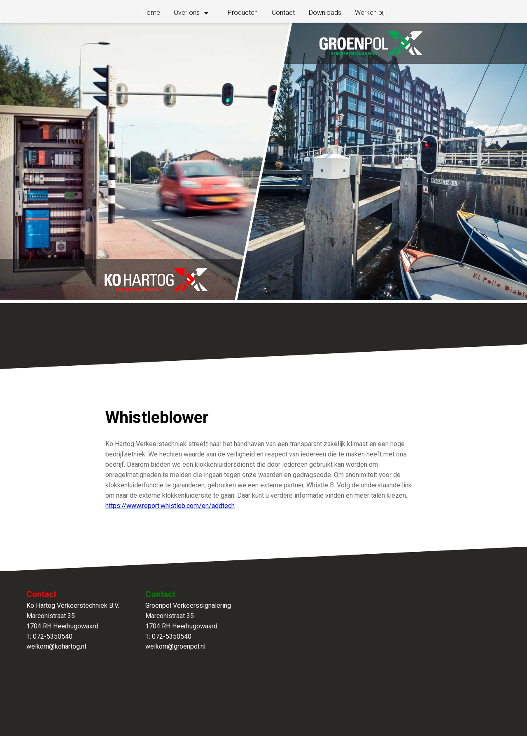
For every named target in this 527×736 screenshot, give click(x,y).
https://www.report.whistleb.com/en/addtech (170, 506)
